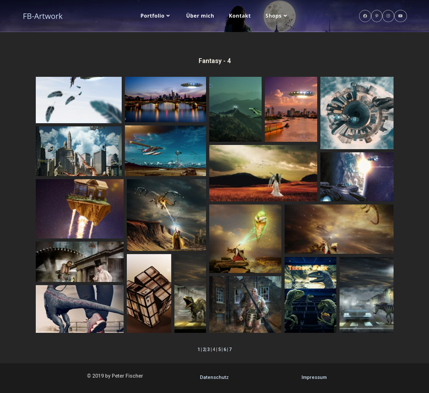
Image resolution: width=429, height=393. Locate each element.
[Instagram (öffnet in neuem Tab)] (388, 16)
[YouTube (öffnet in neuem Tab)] (400, 16)
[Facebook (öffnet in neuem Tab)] (365, 16)
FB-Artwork (43, 16)
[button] (79, 100)
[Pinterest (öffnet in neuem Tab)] (376, 16)
